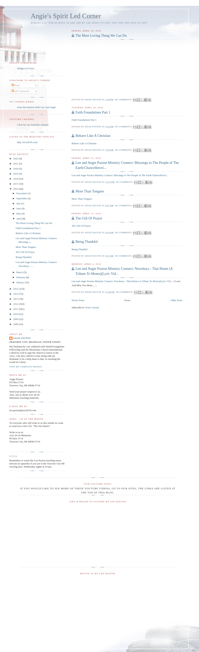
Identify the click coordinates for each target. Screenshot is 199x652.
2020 (16, 168)
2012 (16, 303)
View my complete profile (25, 367)
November (22, 193)
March (20, 272)
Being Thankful (86, 242)
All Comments (20, 91)
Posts (16, 85)
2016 (16, 188)
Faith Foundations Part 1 (92, 112)
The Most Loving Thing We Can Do (101, 36)
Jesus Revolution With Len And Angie (36, 107)
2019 (16, 173)
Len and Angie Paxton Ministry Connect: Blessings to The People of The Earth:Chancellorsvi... (127, 165)
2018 (16, 178)
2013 (16, 298)
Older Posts (176, 300)
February (21, 277)
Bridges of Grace (25, 68)
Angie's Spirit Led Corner (66, 16)
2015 (16, 288)
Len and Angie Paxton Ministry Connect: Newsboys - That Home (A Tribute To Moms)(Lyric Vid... (124, 271)
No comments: (124, 100)
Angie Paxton (22, 338)
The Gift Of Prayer (88, 218)
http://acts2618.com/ (27, 142)
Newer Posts (78, 300)
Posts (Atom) (92, 307)
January (20, 282)
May (19, 213)
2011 (16, 309)
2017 (16, 183)
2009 (16, 319)
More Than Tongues (89, 191)
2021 (16, 163)
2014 (16, 293)
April (19, 218)
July (18, 203)
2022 (16, 158)
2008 (16, 324)
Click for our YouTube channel (32, 124)
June (19, 208)
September (22, 198)
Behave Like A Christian (92, 136)
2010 (16, 314)
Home (127, 300)
